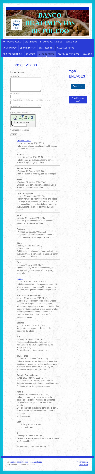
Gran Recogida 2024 (77, 99)
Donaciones (78, 86)
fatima (20, 279)
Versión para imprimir (18, 462)
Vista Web (83, 465)
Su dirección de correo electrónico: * (30, 100)
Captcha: (19, 112)
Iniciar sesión (82, 462)
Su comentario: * (15, 76)
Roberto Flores (24, 141)
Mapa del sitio (36, 462)
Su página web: (15, 106)
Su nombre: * (14, 94)
